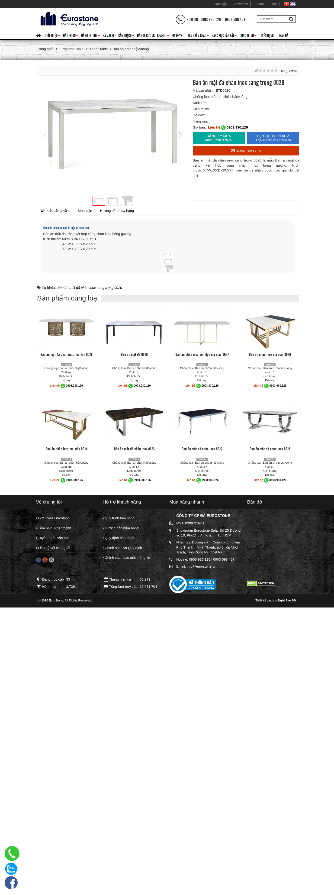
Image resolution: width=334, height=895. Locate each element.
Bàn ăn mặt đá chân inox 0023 (134, 741)
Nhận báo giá (246, 151)
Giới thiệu (52, 36)
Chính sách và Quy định (122, 840)
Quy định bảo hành (118, 830)
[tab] (55, 211)
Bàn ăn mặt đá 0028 (134, 646)
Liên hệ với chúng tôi (53, 840)
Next (179, 135)
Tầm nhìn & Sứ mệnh (53, 820)
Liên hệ (275, 4)
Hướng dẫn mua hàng (121, 820)
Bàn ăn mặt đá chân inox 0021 (270, 741)
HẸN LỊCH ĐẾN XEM (273, 138)
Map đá (283, 35)
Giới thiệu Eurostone (53, 810)
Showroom (240, 4)
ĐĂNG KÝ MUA (219, 138)
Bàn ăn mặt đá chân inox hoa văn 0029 (66, 646)
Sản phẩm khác (198, 36)
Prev (45, 135)
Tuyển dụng (266, 35)
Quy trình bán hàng (119, 810)
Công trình (248, 36)
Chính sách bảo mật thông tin (126, 850)
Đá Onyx (177, 35)
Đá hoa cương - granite (153, 36)
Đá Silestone (90, 36)
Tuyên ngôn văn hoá (53, 830)
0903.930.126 (237, 127)
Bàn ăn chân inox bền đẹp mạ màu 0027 (202, 646)
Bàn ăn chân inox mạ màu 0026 (270, 646)
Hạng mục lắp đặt (224, 36)
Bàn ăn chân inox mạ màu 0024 (66, 741)
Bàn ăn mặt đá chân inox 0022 (202, 741)
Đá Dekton (70, 36)
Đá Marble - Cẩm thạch (118, 36)
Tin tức (259, 4)
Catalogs (220, 4)
